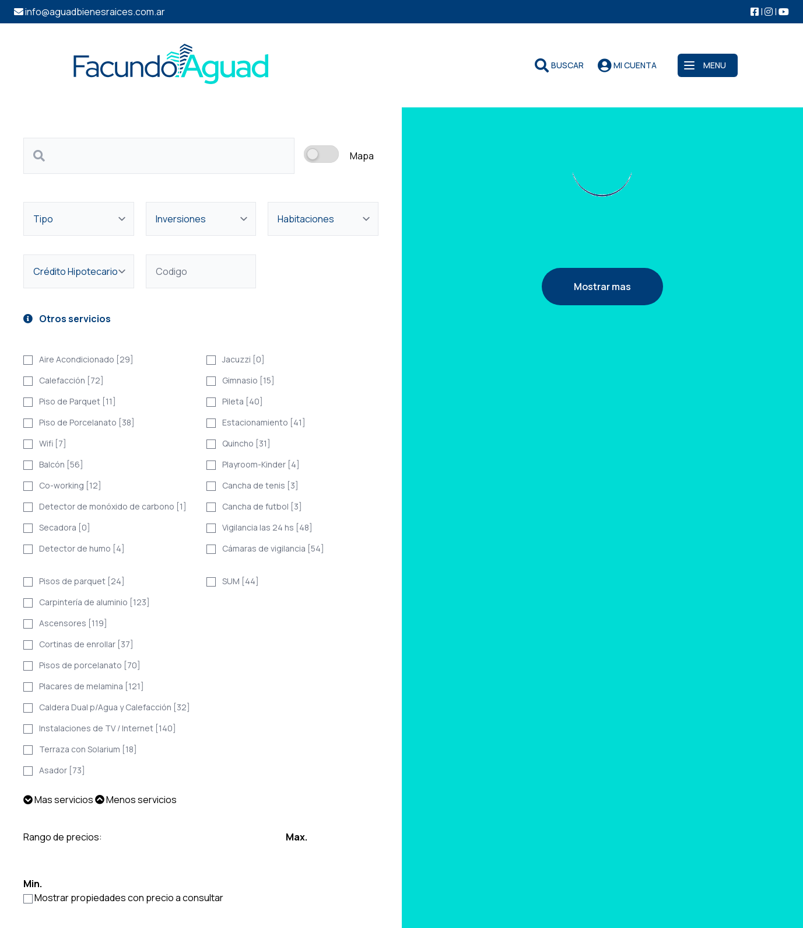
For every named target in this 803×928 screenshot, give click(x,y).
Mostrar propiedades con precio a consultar (128, 897)
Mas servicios (58, 799)
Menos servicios (136, 799)
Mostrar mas (602, 286)
